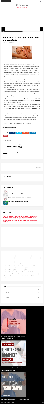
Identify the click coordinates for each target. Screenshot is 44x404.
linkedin (21, 300)
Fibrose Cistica (27, 258)
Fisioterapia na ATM (7, 263)
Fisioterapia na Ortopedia (31, 267)
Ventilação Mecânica (33, 275)
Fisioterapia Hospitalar (35, 258)
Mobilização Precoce (34, 273)
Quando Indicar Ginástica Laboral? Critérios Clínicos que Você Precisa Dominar (20, 219)
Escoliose (12, 258)
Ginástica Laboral (7, 273)
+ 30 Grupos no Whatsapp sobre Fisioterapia (18, 201)
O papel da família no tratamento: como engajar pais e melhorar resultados (20, 215)
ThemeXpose (7, 402)
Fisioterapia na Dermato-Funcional (11, 127)
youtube (21, 297)
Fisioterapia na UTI (19, 271)
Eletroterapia (6, 258)
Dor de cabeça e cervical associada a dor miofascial (19, 197)
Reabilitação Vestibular (12, 275)
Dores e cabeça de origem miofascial (16, 190)
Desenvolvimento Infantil (26, 256)
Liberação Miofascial (15, 273)
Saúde (19, 275)
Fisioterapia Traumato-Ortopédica (22, 261)
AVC (4, 256)
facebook (21, 290)
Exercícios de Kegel (19, 258)
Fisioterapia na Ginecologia (33, 265)
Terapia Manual (25, 275)
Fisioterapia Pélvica (25, 260)
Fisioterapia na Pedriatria (19, 269)
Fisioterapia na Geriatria (22, 265)
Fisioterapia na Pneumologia (30, 269)
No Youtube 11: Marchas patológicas (16, 193)
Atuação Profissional (10, 256)
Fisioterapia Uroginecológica (35, 261)
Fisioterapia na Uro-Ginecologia (30, 271)
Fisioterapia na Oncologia (19, 267)
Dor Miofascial (35, 256)
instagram (21, 295)
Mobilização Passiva (24, 273)
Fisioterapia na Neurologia (8, 267)
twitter (21, 292)
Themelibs (12, 402)
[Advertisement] (12, 237)
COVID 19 (18, 256)
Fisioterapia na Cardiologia (29, 263)
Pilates (5, 275)
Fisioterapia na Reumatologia (9, 271)
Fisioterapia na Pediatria (8, 269)
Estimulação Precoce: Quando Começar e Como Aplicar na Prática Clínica (19, 217)
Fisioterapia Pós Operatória (9, 261)
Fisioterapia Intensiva (7, 260)
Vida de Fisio (6, 277)
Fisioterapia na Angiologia (17, 263)
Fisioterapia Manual (16, 260)
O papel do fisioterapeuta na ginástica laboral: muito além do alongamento (20, 216)
